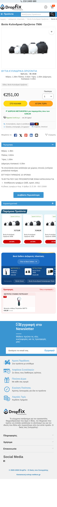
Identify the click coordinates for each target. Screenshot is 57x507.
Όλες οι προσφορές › (47, 290)
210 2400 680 (28, 1)
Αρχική (3, 19)
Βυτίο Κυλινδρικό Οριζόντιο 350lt (29, 236)
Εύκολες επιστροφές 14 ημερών (18, 127)
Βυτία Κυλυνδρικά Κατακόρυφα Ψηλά (41, 281)
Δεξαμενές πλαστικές (16, 19)
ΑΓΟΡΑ (12, 242)
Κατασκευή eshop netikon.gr (29, 475)
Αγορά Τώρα (41, 104)
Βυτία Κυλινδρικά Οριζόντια (38, 19)
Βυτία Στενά (19, 281)
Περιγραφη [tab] (8, 145)
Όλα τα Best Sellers (28, 262)
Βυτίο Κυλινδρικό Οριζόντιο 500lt (8, 236)
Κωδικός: (24, 74)
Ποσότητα (48, 92)
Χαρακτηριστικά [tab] (10, 204)
